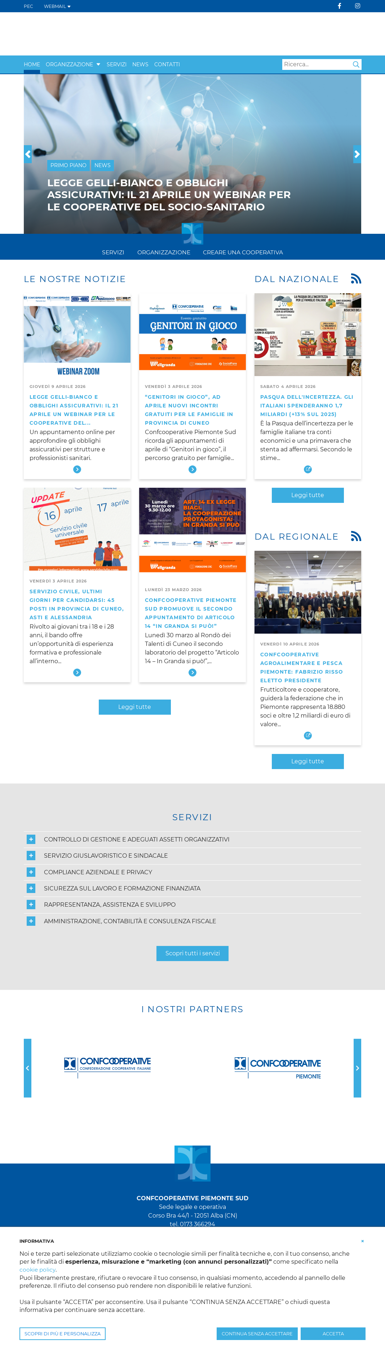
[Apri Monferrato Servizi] (348, 33)
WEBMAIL (57, 6)
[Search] (322, 64)
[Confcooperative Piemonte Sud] (80, 33)
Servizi (117, 64)
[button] (98, 64)
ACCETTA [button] (333, 1333)
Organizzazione (69, 64)
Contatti (167, 64)
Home (32, 64)
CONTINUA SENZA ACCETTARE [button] (257, 1333)
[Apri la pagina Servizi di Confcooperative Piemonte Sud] (299, 34)
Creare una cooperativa (244, 252)
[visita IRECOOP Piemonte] (230, 34)
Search (356, 64)
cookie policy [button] (38, 1269)
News (140, 64)
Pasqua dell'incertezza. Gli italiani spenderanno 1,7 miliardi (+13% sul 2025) (307, 405)
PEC (28, 6)
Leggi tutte (134, 707)
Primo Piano (68, 165)
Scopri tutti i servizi (192, 953)
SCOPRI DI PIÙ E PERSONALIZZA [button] (63, 1333)
